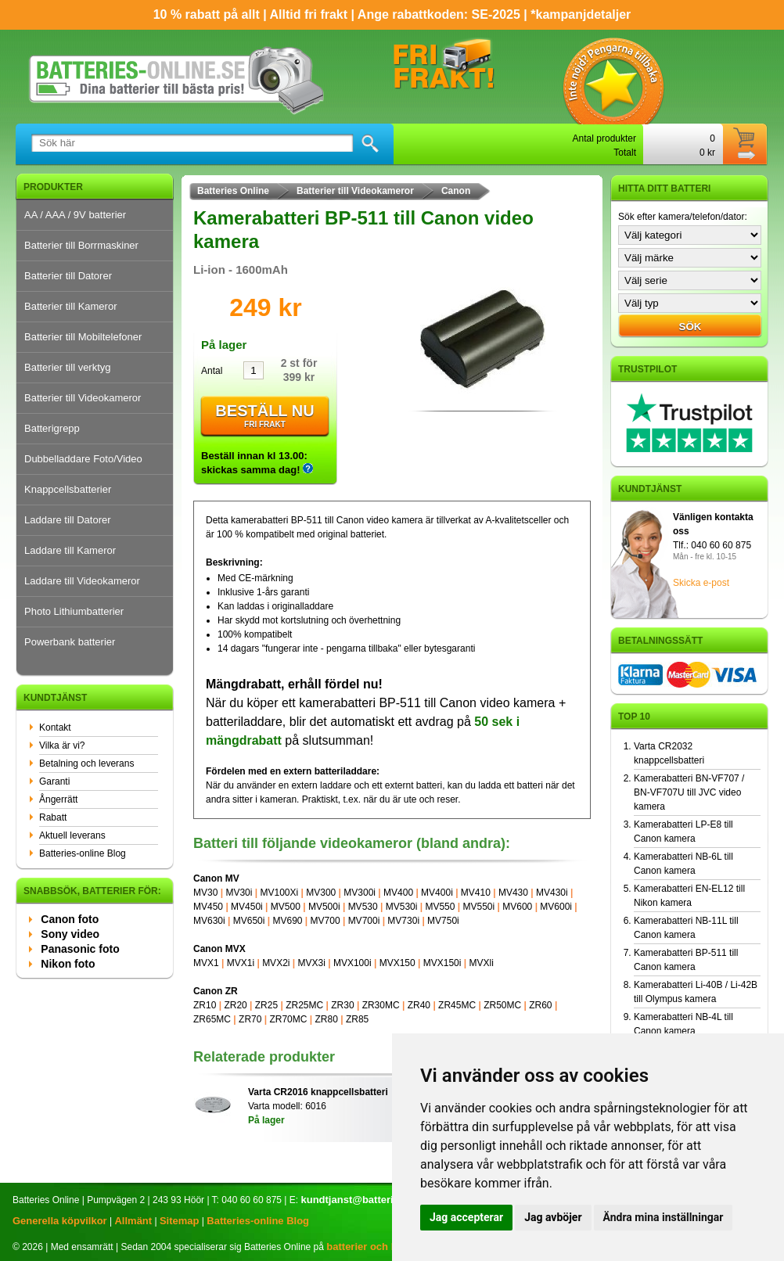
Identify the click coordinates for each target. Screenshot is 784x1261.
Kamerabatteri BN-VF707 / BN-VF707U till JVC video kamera (689, 792)
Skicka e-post (701, 582)
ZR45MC (457, 1005)
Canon (455, 190)
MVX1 (206, 962)
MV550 (440, 906)
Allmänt (133, 1221)
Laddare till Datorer (67, 520)
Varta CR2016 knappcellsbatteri (318, 1092)
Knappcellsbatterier (67, 489)
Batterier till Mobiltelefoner (83, 337)
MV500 (285, 906)
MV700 (325, 920)
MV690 (287, 920)
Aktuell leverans (72, 835)
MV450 (208, 906)
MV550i (479, 906)
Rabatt (53, 817)
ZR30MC (381, 1005)
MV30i (238, 892)
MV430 (513, 892)
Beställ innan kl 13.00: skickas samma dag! (257, 463)
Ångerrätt (58, 799)
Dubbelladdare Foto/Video (83, 459)
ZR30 (342, 1005)
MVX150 (397, 962)
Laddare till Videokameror (82, 581)
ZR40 (419, 1005)
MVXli (481, 962)
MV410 (476, 892)
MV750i (443, 920)
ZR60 (540, 1005)
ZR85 (357, 1019)
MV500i (324, 906)
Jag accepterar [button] (466, 1217)
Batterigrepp (52, 428)
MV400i (437, 892)
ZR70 (250, 1019)
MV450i (247, 906)
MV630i (209, 920)
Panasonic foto (80, 949)
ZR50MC (502, 1005)
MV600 (517, 906)
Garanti (54, 781)
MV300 (321, 892)
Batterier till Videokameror (82, 398)
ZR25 (266, 1005)
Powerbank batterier (69, 642)
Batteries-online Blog (82, 853)
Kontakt (55, 727)
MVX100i (352, 962)
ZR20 (235, 1005)
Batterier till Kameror (70, 306)
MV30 (205, 892)
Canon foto (70, 919)
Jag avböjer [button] (552, 1217)
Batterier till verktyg (67, 367)
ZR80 (326, 1019)
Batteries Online (233, 190)
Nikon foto (68, 963)
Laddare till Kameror (70, 550)
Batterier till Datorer (68, 276)
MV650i (249, 920)
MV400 (398, 892)
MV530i (402, 906)
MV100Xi (279, 892)
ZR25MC (304, 1005)
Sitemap (180, 1221)
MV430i (552, 892)
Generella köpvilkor (60, 1221)
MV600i (556, 906)
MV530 (363, 906)
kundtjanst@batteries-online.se (375, 1199)
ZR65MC (212, 1019)
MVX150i (442, 962)
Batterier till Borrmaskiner (81, 245)
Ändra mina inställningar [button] (663, 1217)
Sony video (70, 934)
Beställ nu (264, 417)
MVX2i (276, 962)
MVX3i (311, 962)
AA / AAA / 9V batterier (75, 215)
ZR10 (204, 1005)
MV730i (403, 920)
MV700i (364, 920)
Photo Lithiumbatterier (74, 611)
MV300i (359, 892)
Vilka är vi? (62, 745)
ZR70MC (288, 1019)
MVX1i (240, 962)
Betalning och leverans (86, 763)
